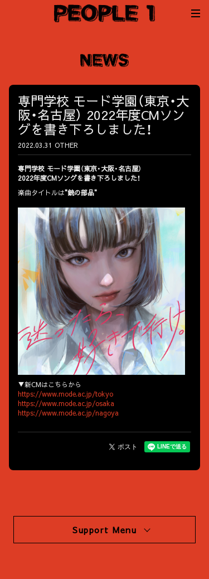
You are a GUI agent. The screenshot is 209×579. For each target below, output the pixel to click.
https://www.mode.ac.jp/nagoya (68, 412)
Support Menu (111, 529)
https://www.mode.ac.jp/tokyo (65, 393)
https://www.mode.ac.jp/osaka (66, 403)
